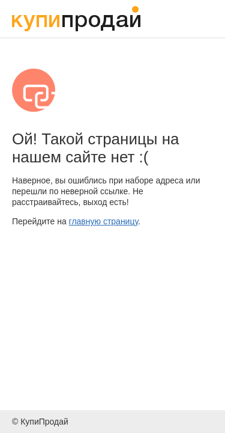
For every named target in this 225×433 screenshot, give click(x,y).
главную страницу (103, 221)
